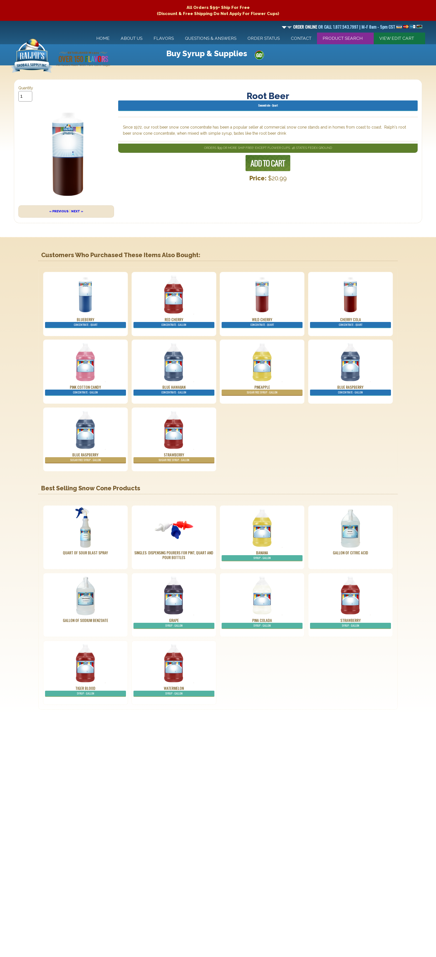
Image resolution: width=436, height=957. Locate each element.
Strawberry (173, 457)
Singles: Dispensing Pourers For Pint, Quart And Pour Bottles (173, 555)
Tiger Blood (85, 691)
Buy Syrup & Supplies (206, 53)
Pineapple (262, 390)
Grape (173, 623)
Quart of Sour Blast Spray (85, 552)
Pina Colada (262, 623)
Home (103, 38)
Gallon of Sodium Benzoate (85, 620)
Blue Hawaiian (173, 390)
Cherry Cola (350, 322)
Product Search (343, 38)
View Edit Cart (396, 38)
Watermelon (173, 691)
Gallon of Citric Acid (350, 552)
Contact (301, 38)
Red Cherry (173, 322)
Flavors (163, 38)
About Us (131, 38)
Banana (262, 555)
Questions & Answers (210, 38)
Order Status (263, 38)
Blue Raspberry (350, 390)
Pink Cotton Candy (85, 390)
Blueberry (85, 322)
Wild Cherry (262, 322)
